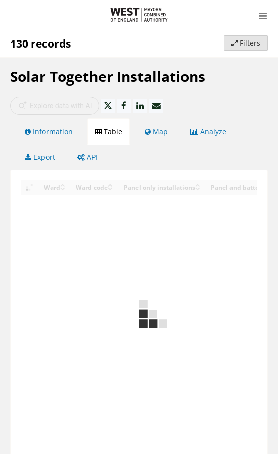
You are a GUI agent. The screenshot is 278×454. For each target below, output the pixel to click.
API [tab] (87, 157)
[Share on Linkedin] (140, 106)
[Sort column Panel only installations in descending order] (197, 188)
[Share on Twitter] (108, 106)
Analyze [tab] (208, 131)
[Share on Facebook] (124, 106)
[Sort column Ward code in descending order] (110, 188)
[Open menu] (263, 15)
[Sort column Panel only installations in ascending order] (197, 184)
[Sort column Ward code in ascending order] (110, 184)
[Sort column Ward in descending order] (62, 188)
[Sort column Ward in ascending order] (62, 184)
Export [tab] (40, 157)
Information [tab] (49, 131)
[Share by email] (156, 106)
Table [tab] (108, 131)
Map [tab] (156, 131)
